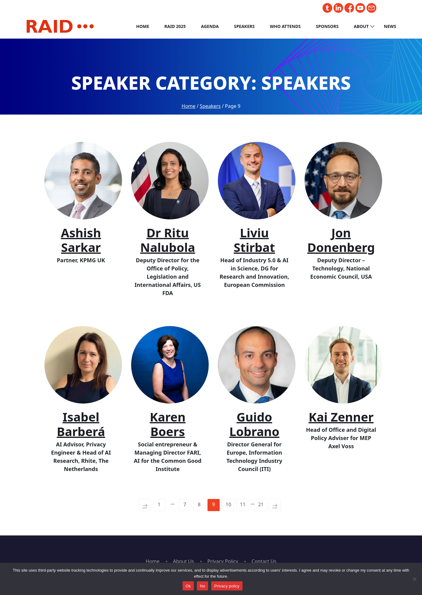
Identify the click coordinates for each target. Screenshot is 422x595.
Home (142, 26)
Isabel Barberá (81, 424)
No (202, 586)
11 (243, 504)
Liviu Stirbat (254, 240)
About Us (183, 561)
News (390, 26)
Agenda (210, 26)
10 (228, 504)
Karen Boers (167, 424)
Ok (188, 586)
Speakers (244, 26)
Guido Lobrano (254, 424)
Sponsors (327, 26)
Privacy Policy (223, 561)
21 (260, 504)
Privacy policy (226, 586)
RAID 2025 (175, 26)
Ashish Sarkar (81, 240)
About (361, 26)
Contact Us (264, 561)
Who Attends (285, 26)
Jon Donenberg (341, 240)
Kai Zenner (341, 416)
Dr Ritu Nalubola (167, 240)
